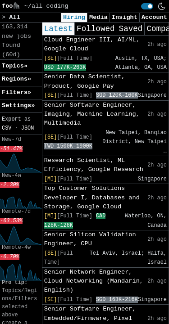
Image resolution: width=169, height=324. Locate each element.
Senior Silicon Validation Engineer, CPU (90, 239)
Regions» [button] (16, 79)
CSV (6, 128)
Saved (131, 28)
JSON (27, 128)
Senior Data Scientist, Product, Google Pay (84, 81)
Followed (95, 28)
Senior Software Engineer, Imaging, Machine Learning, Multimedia (92, 114)
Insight (124, 17)
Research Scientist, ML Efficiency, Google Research (93, 165)
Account (154, 17)
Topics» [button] (14, 66)
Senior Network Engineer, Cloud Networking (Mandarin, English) (93, 281)
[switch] (147, 6)
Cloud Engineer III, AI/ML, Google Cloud (92, 44)
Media (98, 17)
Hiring (74, 17)
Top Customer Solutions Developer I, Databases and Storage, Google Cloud (92, 197)
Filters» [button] (16, 92)
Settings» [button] (18, 105)
